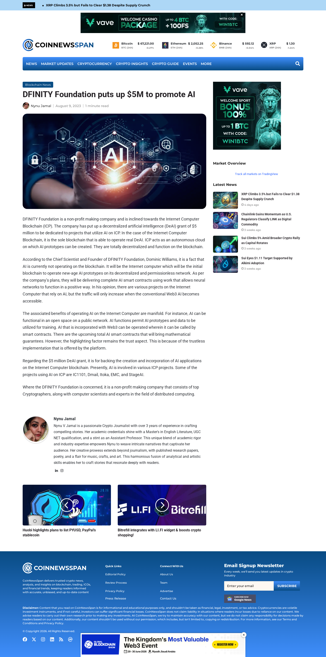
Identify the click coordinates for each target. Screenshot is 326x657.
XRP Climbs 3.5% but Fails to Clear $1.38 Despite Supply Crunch (98, 5)
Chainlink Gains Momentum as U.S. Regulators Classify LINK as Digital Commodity (266, 219)
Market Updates (57, 64)
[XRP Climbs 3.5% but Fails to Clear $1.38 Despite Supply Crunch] (225, 200)
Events (190, 64)
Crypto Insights (132, 64)
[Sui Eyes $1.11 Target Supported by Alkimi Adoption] (225, 264)
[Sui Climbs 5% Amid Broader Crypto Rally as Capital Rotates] (225, 244)
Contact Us (167, 598)
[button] (113, 566)
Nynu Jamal (41, 106)
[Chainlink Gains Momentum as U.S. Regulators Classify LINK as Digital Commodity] (225, 220)
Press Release (114, 598)
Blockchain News (38, 84)
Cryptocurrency (94, 64)
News (31, 64)
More (206, 64)
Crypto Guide (165, 64)
